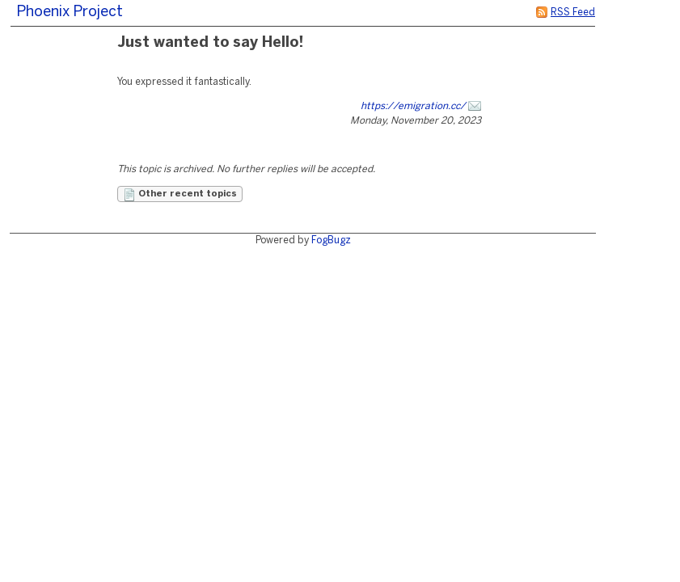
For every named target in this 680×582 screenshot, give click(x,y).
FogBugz (331, 240)
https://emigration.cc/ (413, 106)
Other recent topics (180, 194)
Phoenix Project (69, 12)
